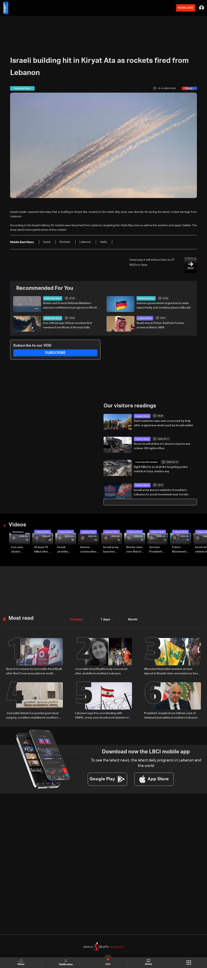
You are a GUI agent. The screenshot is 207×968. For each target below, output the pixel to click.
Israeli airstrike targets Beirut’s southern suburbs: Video (63, 550)
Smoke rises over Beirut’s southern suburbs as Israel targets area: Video (135, 550)
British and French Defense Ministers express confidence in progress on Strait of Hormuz (71, 306)
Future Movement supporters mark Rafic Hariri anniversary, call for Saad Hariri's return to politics (181, 550)
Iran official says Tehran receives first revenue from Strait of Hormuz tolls (67, 325)
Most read (21, 618)
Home (21, 962)
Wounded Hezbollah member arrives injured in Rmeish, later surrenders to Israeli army (172, 671)
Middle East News (52, 298)
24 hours (76, 619)
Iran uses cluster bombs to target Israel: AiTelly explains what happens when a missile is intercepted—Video (20, 550)
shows (148, 962)
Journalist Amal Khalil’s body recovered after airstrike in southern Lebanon (101, 671)
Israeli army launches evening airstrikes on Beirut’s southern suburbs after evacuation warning (112, 550)
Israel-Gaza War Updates (146, 462)
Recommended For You (44, 288)
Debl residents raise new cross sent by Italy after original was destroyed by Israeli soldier (163, 423)
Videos (17, 525)
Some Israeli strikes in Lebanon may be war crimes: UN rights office (162, 446)
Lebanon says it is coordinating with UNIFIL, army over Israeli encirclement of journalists (102, 715)
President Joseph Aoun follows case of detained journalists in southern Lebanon (171, 715)
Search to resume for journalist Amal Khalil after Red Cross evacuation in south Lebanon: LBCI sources (34, 671)
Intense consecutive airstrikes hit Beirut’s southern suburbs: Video (88, 550)
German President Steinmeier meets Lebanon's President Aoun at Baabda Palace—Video (156, 550)
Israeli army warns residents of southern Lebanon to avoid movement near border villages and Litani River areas (161, 492)
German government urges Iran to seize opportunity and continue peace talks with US (164, 306)
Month (131, 619)
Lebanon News (145, 318)
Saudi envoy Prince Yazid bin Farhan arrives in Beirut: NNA (160, 325)
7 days (104, 619)
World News (18, 532)
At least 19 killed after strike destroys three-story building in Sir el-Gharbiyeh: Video (43, 550)
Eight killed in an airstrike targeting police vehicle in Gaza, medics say (161, 469)
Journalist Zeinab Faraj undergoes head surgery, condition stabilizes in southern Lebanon (32, 715)
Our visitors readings (130, 406)
